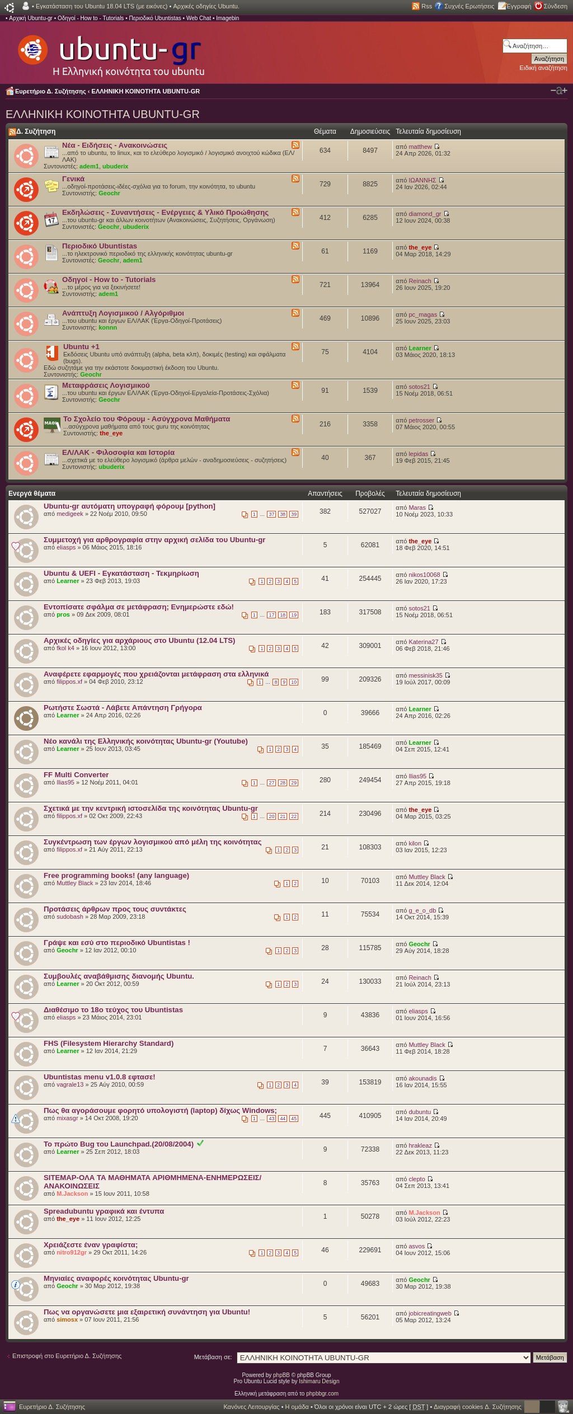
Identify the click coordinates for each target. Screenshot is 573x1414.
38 (282, 514)
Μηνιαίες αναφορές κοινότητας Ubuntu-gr (116, 1278)
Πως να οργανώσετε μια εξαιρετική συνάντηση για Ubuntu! (147, 1312)
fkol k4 (65, 648)
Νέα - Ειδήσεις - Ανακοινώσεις (114, 145)
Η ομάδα (297, 1406)
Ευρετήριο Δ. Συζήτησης (50, 91)
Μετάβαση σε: (213, 1357)
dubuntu (419, 1111)
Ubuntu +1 (81, 346)
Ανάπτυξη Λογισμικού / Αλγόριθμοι (123, 313)
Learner (419, 348)
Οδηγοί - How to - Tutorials (91, 18)
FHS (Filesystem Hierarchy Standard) (108, 1043)
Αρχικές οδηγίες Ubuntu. (206, 6)
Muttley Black (75, 883)
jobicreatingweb (429, 1313)
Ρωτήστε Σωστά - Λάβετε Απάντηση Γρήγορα (123, 707)
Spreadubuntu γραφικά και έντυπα (104, 1211)
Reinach (419, 281)
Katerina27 (423, 641)
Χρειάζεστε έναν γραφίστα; (91, 1245)
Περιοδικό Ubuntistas (155, 18)
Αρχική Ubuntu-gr (31, 18)
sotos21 (419, 386)
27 (271, 783)
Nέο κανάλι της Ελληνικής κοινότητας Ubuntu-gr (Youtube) (146, 741)
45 (294, 1118)
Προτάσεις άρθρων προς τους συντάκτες (115, 909)
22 (294, 816)
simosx (67, 1319)
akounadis (422, 1078)
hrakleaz (420, 1145)
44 (282, 1118)
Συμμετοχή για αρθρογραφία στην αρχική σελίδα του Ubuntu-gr (154, 539)
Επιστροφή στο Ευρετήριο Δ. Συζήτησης (66, 1355)
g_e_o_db (422, 910)
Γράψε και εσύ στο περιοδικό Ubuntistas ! (117, 942)
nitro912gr (72, 1252)
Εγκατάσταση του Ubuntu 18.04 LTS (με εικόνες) (101, 6)
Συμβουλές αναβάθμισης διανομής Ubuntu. (119, 976)
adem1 (89, 166)
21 (282, 816)
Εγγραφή (519, 6)
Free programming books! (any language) (116, 875)
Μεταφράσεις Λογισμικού (106, 385)
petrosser (421, 420)
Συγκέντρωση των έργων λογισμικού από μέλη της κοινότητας (153, 842)
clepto (416, 1179)
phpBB (281, 1375)
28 (282, 783)
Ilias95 (65, 782)
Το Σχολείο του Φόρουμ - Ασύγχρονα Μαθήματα (146, 419)
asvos (416, 1246)
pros (63, 614)
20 (271, 816)
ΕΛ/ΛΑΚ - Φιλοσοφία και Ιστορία (118, 452)
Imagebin (227, 18)
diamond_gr (424, 213)
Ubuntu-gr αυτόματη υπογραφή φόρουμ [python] (129, 506)
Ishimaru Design (319, 1381)
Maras (417, 507)
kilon (414, 843)
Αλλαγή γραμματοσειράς (559, 91)
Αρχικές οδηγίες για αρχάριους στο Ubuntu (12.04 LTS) (139, 640)
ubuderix (115, 166)
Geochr (109, 193)
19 (294, 615)
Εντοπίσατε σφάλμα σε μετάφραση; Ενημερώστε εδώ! (139, 607)
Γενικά (73, 179)
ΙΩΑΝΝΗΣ (422, 180)
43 (271, 1118)
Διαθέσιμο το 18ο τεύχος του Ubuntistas (113, 1010)
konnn (107, 327)
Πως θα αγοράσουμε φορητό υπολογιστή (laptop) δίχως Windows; (160, 1110)
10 (294, 682)
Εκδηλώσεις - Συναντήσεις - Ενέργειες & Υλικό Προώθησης (165, 212)
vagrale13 (70, 1084)
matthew (420, 146)
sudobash (70, 916)
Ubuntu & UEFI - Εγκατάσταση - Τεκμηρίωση (121, 573)
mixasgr (67, 1118)
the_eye (419, 247)
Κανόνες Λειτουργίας (251, 1406)
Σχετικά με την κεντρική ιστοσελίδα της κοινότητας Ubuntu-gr (151, 808)
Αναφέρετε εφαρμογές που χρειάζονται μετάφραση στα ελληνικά (156, 674)
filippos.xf (69, 681)
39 (294, 514)
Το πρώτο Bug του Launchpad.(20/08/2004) (119, 1144)
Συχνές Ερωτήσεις (469, 6)
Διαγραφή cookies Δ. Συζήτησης (478, 1406)
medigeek (70, 513)
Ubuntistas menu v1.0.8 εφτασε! (100, 1077)
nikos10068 (424, 574)
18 (282, 615)
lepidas (418, 453)
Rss (426, 6)
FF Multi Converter (76, 775)
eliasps (66, 547)
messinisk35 (425, 675)
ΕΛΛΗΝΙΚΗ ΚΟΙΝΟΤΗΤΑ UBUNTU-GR (146, 91)
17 (271, 615)
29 (294, 783)
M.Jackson (72, 1193)
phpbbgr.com (322, 1393)
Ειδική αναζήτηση (543, 67)
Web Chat (198, 18)
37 (271, 514)
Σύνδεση (555, 6)
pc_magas (422, 314)
